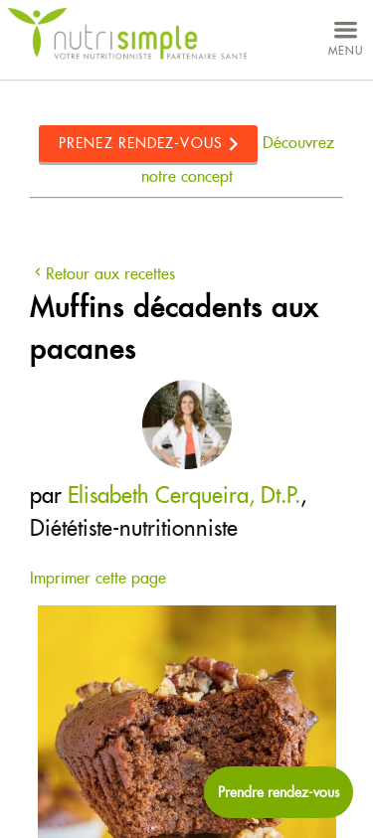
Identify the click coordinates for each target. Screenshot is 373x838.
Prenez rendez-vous (141, 143)
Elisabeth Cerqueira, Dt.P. (184, 495)
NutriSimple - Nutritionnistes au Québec (127, 34)
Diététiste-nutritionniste (134, 528)
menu (345, 36)
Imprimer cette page (98, 578)
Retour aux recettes (102, 273)
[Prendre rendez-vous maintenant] (278, 792)
